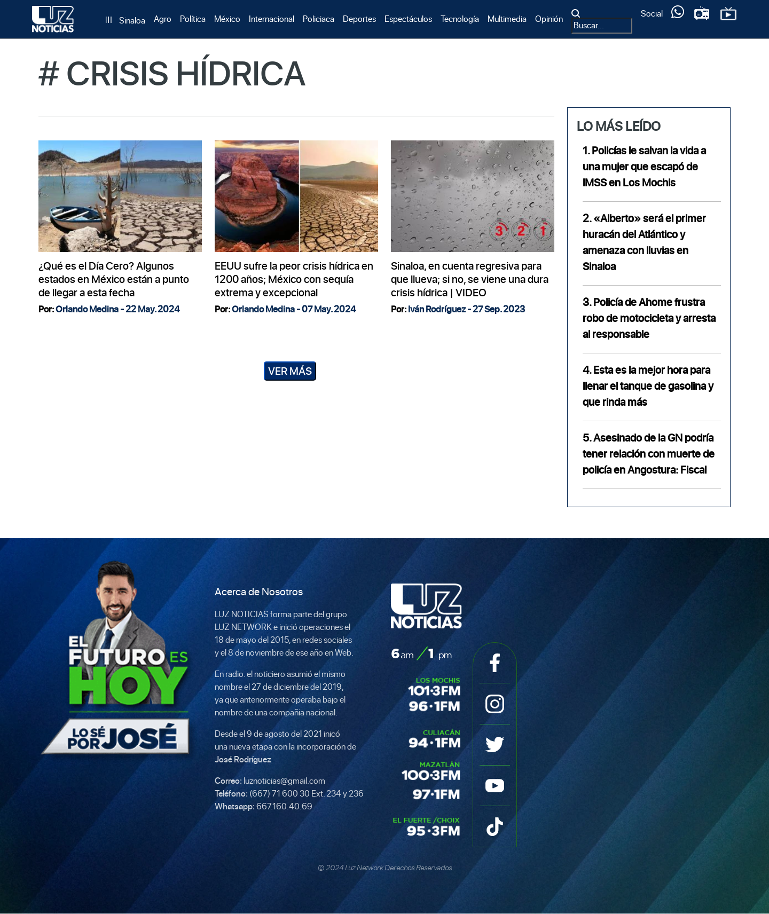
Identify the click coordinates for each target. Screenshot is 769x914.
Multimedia (507, 19)
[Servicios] (677, 14)
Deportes (359, 19)
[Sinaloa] (125, 21)
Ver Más (290, 371)
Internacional (271, 19)
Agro (162, 19)
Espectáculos (408, 19)
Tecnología (460, 19)
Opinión (549, 19)
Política (193, 19)
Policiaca (318, 19)
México (227, 19)
